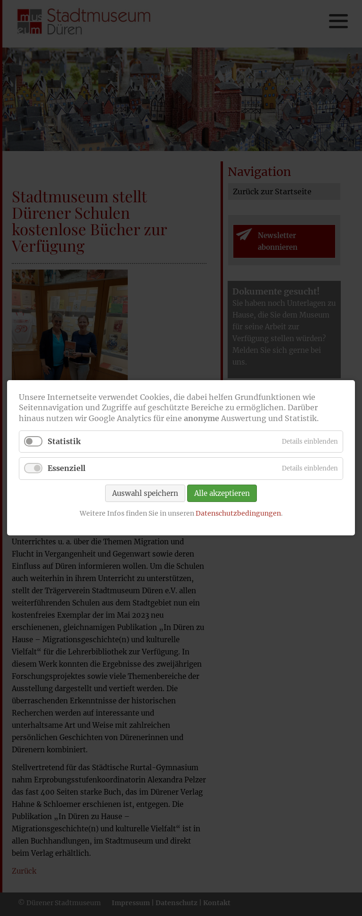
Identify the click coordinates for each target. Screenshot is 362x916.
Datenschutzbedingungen (238, 513)
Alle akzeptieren (222, 493)
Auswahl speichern (145, 493)
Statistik (64, 441)
